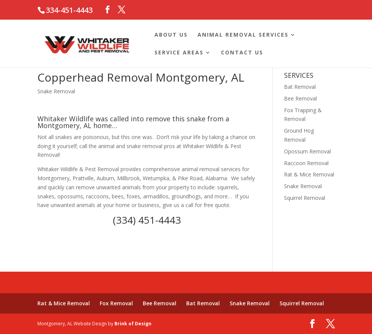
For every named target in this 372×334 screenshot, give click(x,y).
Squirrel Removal (304, 197)
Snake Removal (56, 91)
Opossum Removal (307, 151)
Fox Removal (116, 303)
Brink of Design (132, 323)
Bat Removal (300, 86)
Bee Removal (300, 98)
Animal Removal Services (243, 35)
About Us (171, 35)
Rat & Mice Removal (309, 174)
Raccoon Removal (306, 163)
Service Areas (179, 53)
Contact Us (242, 53)
